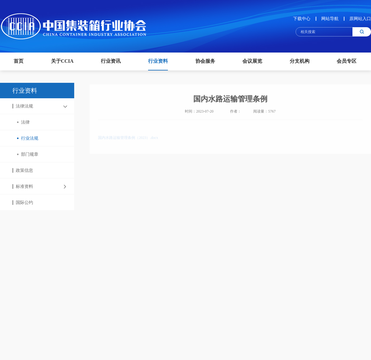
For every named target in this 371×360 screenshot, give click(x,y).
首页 (18, 61)
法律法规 (22, 106)
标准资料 (22, 186)
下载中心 (301, 18)
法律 (23, 122)
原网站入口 (360, 18)
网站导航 (330, 18)
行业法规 (27, 138)
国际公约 (22, 203)
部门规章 (27, 154)
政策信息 (22, 170)
